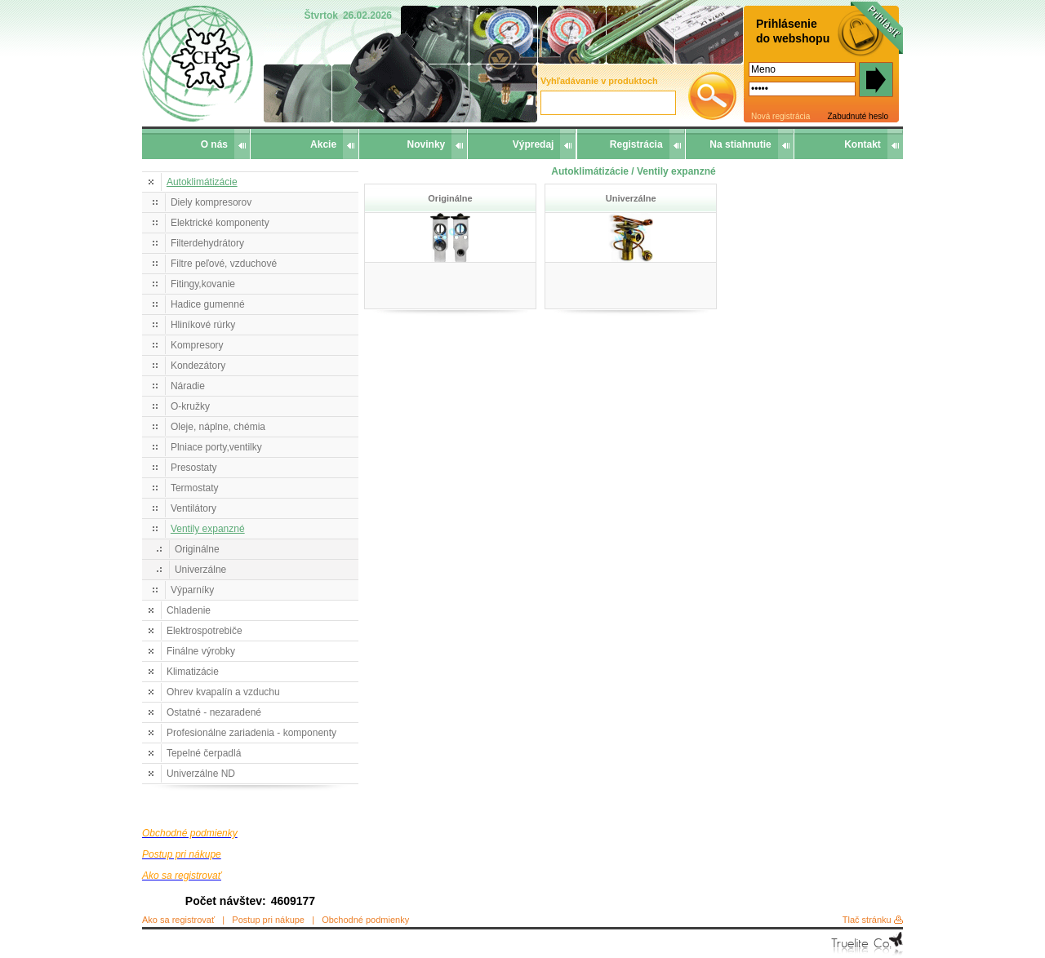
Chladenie (189, 610)
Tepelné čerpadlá (204, 753)
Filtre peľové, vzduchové (224, 263)
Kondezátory (198, 365)
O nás (214, 144)
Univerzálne (200, 569)
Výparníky (192, 590)
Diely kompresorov (211, 202)
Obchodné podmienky (365, 920)
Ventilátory (193, 508)
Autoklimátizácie (202, 182)
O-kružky (190, 406)
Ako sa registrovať (178, 920)
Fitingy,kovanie (203, 284)
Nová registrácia (780, 116)
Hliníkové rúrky (203, 324)
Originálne (197, 549)
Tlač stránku (867, 920)
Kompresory (197, 345)
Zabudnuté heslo (857, 116)
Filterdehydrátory (207, 243)
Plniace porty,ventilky (216, 447)
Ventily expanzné (208, 528)
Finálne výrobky (201, 651)
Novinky (426, 144)
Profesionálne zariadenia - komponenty (251, 732)
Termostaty (195, 488)
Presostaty (194, 467)
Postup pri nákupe (268, 920)
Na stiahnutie (740, 144)
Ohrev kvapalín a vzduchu (223, 692)
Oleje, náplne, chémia (218, 426)
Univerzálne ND (201, 773)
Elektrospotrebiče (204, 630)
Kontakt (862, 144)
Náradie (188, 386)
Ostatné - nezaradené (214, 712)
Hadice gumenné (208, 304)
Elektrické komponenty (220, 222)
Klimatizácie (193, 671)
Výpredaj (533, 144)
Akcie (323, 144)
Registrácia (636, 144)
